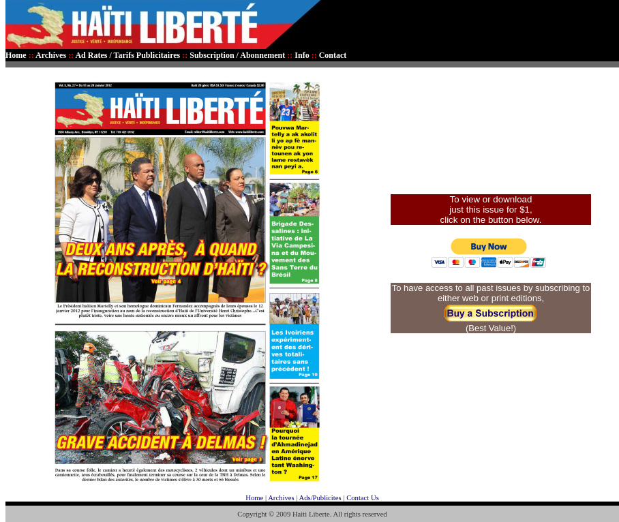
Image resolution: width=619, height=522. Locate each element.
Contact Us (362, 498)
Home (254, 498)
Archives (281, 498)
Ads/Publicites (320, 498)
